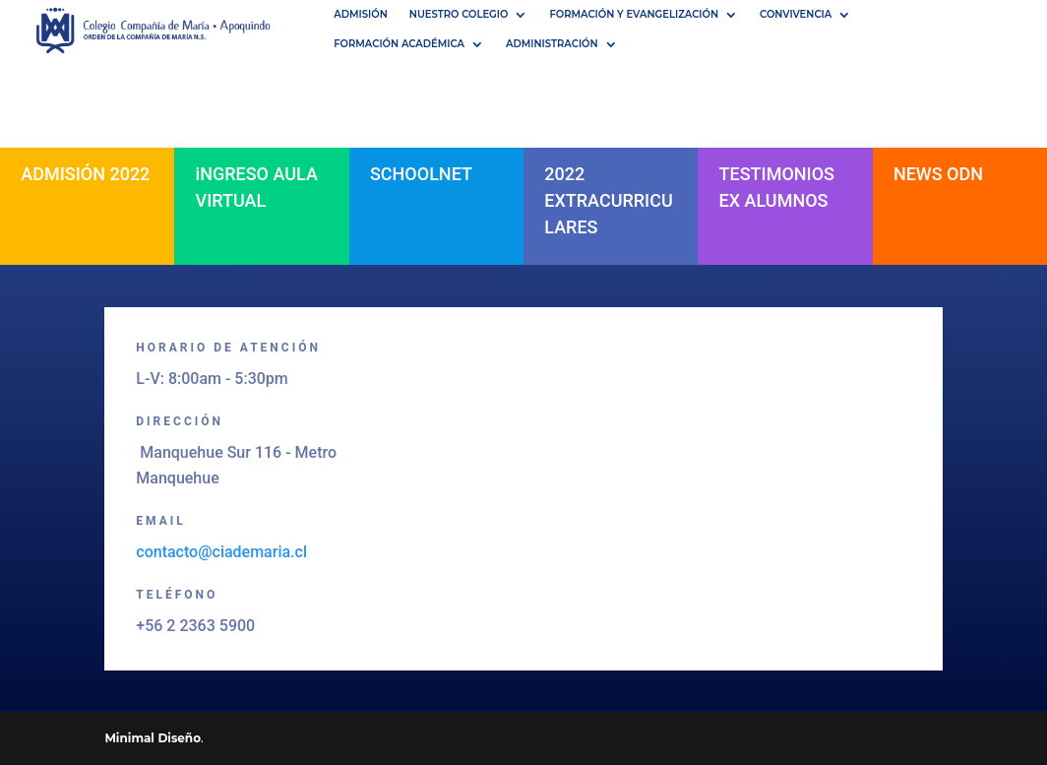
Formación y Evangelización (633, 14)
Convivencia (795, 14)
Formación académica (399, 43)
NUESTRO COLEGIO (459, 14)
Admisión (361, 14)
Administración (552, 43)
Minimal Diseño (152, 738)
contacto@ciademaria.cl (221, 551)
